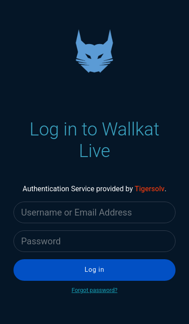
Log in (95, 270)
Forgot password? (94, 290)
